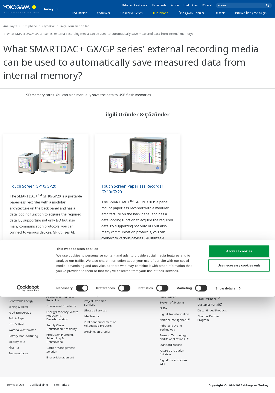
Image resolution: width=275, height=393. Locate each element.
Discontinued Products (212, 311)
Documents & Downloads (206, 285)
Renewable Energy (21, 301)
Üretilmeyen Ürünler (97, 332)
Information (92, 278)
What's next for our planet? (172, 279)
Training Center (207, 293)
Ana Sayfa (10, 26)
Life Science (91, 316)
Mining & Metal (18, 307)
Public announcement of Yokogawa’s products (100, 324)
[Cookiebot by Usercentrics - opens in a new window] (28, 384)
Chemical (15, 289)
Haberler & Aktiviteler (135, 5)
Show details (225, 384)
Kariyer (175, 5)
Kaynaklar (48, 26)
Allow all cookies (239, 347)
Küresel (207, 5)
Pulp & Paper (17, 318)
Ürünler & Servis (132, 13)
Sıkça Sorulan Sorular (74, 26)
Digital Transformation (174, 314)
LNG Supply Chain (20, 283)
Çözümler (103, 13)
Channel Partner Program (208, 318)
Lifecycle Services (95, 311)
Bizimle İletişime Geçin (251, 13)
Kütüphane (160, 13)
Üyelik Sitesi (190, 5)
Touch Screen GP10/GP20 (35, 186)
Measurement (93, 289)
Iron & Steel (16, 324)
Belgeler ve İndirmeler (136, 278)
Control (89, 283)
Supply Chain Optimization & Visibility (61, 327)
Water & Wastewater (22, 330)
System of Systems (172, 303)
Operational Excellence (61, 306)
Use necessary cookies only (239, 361)
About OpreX (168, 297)
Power (13, 295)
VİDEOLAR (128, 289)
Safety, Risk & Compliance (55, 289)
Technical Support (209, 278)
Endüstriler (79, 13)
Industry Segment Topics (171, 289)
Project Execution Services (95, 303)
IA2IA (163, 308)
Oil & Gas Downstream (23, 278)
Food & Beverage (20, 313)
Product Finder (206, 299)
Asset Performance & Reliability (60, 298)
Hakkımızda (159, 5)
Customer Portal (208, 305)
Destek (220, 13)
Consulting (91, 295)
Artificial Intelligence (173, 320)
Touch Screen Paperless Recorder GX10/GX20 (135, 189)
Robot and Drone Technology (171, 327)
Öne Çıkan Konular (191, 13)
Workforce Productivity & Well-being (62, 279)
